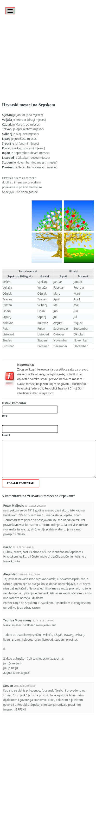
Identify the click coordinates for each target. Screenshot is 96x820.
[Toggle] (9, 8)
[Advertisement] (46, 46)
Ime (4, 415)
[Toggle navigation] (10, 10)
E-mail (6, 435)
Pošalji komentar (20, 483)
